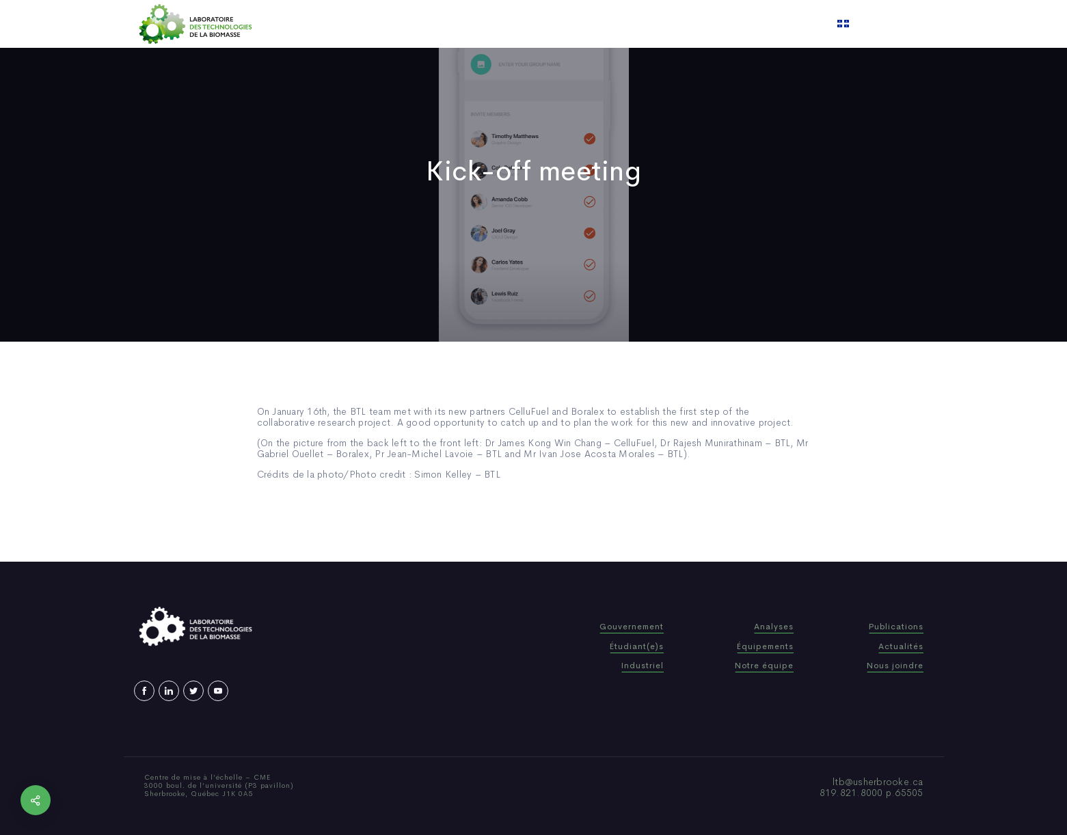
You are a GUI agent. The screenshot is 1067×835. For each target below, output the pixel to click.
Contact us (672, 24)
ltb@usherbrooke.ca (878, 782)
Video (616, 24)
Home (381, 24)
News (574, 24)
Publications (516, 24)
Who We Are (440, 24)
